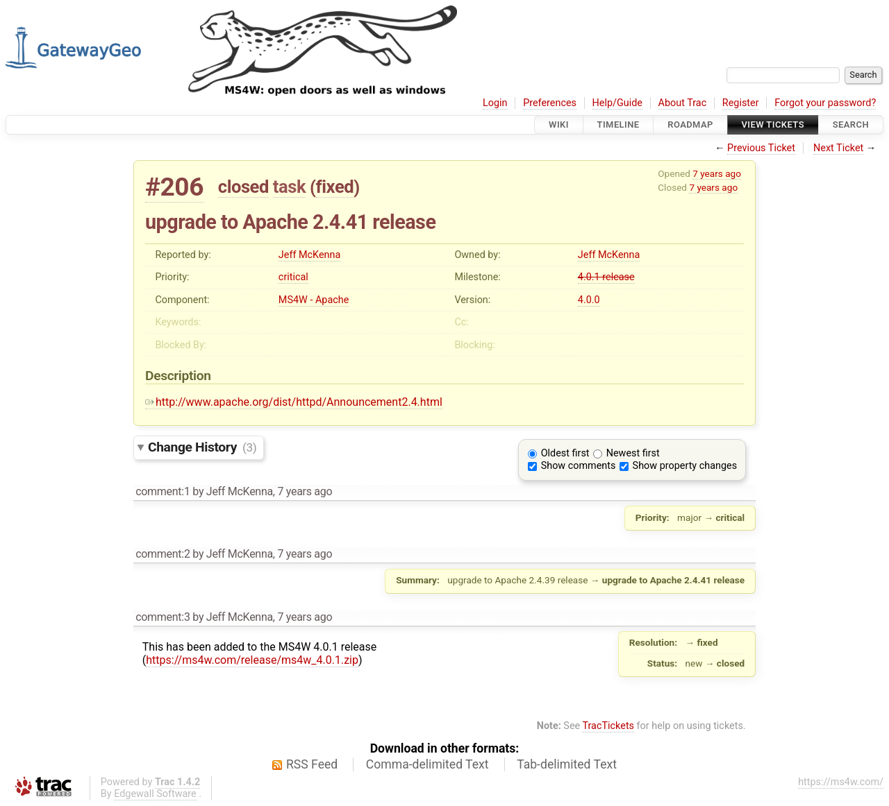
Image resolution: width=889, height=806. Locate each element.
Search (851, 124)
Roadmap (690, 124)
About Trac (682, 103)
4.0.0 (589, 300)
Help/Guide (617, 103)
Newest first (633, 453)
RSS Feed (312, 764)
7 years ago (716, 173)
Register (740, 103)
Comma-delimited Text (427, 764)
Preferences (549, 103)
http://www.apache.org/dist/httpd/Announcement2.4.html (293, 402)
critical (293, 277)
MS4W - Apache (314, 300)
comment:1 (162, 491)
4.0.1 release (606, 277)
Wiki (559, 124)
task (289, 186)
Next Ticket (838, 148)
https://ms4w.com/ (840, 782)
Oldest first (565, 453)
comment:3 (162, 617)
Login (495, 103)
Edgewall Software (155, 794)
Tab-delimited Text (567, 764)
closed (243, 186)
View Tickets (773, 124)
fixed (335, 186)
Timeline (618, 124)
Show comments (578, 466)
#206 (174, 187)
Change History (202, 447)
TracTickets (608, 726)
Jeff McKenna (309, 255)
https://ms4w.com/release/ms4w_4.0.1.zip (252, 660)
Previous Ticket (761, 148)
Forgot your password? (825, 103)
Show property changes (685, 466)
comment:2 (162, 553)
